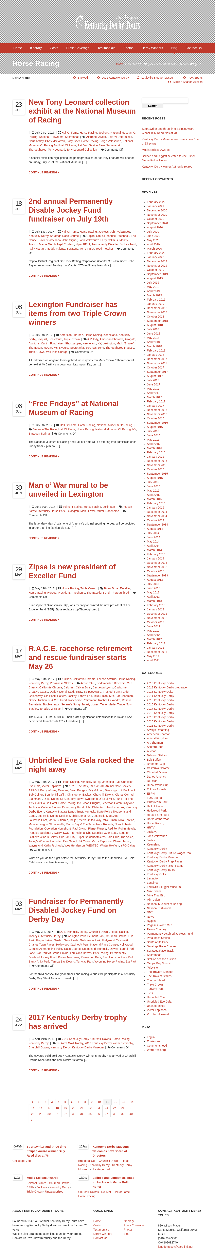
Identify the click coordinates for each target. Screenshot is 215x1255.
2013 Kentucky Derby (160, 683)
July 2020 (153, 231)
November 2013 (157, 567)
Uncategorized (156, 1005)
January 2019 (155, 303)
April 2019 (153, 291)
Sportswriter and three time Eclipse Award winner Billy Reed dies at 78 (46, 1151)
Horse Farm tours (158, 814)
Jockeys (103, 132)
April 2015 (153, 494)
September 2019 (157, 274)
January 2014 (155, 558)
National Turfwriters (51, 136)
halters (61, 696)
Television (153, 967)
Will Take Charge (57, 352)
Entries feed (154, 1041)
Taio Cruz (113, 837)
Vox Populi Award (158, 1014)
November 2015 (157, 465)
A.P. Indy (92, 339)
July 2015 (153, 482)
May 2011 (153, 656)
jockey (72, 696)
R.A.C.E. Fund (58, 700)
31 (57, 1114)
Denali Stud (66, 691)
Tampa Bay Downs (63, 961)
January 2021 (155, 206)
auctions (34, 343)
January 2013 (155, 609)
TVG (150, 993)
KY (99, 343)
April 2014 (153, 545)
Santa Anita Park (39, 961)
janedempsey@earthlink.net (175, 1246)
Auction (66, 679)
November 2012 (157, 618)
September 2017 (157, 371)
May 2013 (153, 592)
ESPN (151, 793)
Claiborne (120, 687)
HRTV (151, 827)
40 (131, 1114)
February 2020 (156, 252)
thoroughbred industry (120, 347)
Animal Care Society (118, 786)
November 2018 (157, 312)
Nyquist (42, 339)
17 (49, 1107)
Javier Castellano (50, 240)
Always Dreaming (158, 729)
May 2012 (153, 630)
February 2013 (156, 605)
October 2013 (155, 571)
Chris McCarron (55, 141)
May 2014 (153, 541)
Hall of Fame (70, 132)
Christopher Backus (79, 794)
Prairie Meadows (68, 957)
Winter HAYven (109, 845)
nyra (79, 244)
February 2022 (156, 202)
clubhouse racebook (115, 235)
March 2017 (154, 397)
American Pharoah (71, 335)
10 (99, 1101)
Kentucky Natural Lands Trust (64, 811)
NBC (150, 912)
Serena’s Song (95, 347)
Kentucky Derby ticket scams (165, 865)
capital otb (94, 235)
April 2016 (153, 443)
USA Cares (83, 841)
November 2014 (157, 516)
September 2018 (157, 320)
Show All (83, 77)
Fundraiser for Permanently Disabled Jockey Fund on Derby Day (76, 910)
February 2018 (156, 350)
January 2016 (155, 456)
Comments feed (157, 1045)
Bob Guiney (36, 794)
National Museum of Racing (114, 425)
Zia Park (131, 961)
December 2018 (157, 308)
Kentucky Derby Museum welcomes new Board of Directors (110, 1151)
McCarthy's (50, 347)
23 (98, 1107)
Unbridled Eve (111, 781)
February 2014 (156, 554)
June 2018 (153, 333)
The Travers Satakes (160, 971)
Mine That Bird (156, 895)
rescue (126, 700)
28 (32, 1114)
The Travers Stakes (159, 976)
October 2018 (155, 316)
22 (90, 1107)
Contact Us (194, 48)
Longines (153, 882)
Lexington (109, 343)
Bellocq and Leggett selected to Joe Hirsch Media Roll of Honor (113, 1182)
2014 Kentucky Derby (160, 696)
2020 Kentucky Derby (160, 721)
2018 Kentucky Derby (160, 713)
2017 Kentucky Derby (73, 931)
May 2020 (153, 240)
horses (51, 592)
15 (32, 1107)
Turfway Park (84, 961)
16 (40, 1107)
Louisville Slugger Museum (158, 77)
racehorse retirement (82, 700)
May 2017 (153, 388)
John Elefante (94, 807)
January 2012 (155, 647)
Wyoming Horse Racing (109, 961)
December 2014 (157, 511)
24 (106, 1107)
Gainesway (35, 696)
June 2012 (153, 626)
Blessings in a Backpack (120, 790)
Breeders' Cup (156, 763)
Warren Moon (121, 841)
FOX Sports (195, 77)
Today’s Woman (39, 841)
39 (123, 1114)
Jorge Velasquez (110, 141)
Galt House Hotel (46, 803)
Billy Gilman (95, 790)
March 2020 (154, 248)
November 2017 (157, 363)
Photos (128, 48)
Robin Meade (126, 828)
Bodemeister (104, 683)
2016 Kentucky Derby (160, 704)
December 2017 (157, 359)
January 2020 (155, 257)
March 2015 (154, 499)
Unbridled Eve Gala (62, 841)
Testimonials (106, 48)
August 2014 (155, 528)
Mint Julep (153, 899)
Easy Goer (73, 141)
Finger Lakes (44, 940)
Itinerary (36, 48)
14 (132, 1101)
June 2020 (153, 235)
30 (49, 1114)
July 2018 (153, 329)
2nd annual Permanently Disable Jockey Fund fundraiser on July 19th (71, 210)
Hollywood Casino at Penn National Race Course (87, 944)
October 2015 (155, 469)
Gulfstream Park (90, 940)
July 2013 (153, 584)
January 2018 (155, 354)
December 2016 (157, 410)
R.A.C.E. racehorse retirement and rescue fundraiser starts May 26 (80, 657)
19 (65, 1107)
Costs (54, 48)
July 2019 (153, 282)
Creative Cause (38, 691)
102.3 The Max (78, 786)
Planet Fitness (97, 828)
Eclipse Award (92, 691)
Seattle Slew (97, 145)
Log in (151, 1037)
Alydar (102, 136)
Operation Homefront (57, 828)
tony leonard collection (82, 149)
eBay (78, 691)
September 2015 (157, 473)
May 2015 (153, 490)
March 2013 (154, 601)
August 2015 (155, 477)
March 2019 (154, 295)
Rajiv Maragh (37, 248)
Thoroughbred (156, 980)
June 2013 (153, 588)
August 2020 (155, 227)
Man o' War (87, 511)
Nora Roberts (104, 824)
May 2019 (153, 286)
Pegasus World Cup (159, 925)
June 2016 (153, 435)
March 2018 (154, 346)
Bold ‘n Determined (120, 136)
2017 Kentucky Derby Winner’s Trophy (109, 1043)
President (64, 592)
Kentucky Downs (107, 948)
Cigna (119, 794)
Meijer (73, 820)
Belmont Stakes (72, 506)
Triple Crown (72, 339)
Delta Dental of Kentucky (59, 798)
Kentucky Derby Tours (161, 870)
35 (90, 1114)
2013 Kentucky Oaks (160, 691)
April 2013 (153, 596)
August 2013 (155, 579)
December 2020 (157, 210)
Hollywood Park (157, 810)
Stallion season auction (187, 81)
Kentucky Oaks (156, 874)
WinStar (56, 708)
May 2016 (153, 439)
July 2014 (153, 533)
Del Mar (152, 780)
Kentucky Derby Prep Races (165, 861)
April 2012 (153, 634)
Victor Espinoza (51, 786)
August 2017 (155, 376)
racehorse (112, 511)
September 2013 (157, 575)
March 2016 (154, 448)
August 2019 (155, 278)
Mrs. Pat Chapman (121, 696)
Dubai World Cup (157, 785)
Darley (54, 691)
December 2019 (157, 261)
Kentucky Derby (39, 235)
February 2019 (156, 299)
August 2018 (155, 325)
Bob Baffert (154, 759)
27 (131, 1107)
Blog (174, 48)
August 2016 (155, 427)
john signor (69, 240)
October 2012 (155, 622)
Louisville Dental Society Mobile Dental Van (65, 815)
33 (73, 1114)
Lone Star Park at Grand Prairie (49, 953)
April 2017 (153, 393)
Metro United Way (90, 820)
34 (82, 1114)
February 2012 (156, 643)
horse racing (89, 141)
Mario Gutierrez (58, 820)
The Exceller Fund (98, 592)
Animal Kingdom (157, 738)
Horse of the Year (158, 819)
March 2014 (154, 550)
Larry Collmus (109, 240)
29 (40, 1114)
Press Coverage (77, 48)
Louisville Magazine (106, 815)
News (150, 916)
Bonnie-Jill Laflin (55, 794)
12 (115, 1101)
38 (114, 1114)
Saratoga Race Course (64, 235)
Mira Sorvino (126, 820)
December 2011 (157, 651)
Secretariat (72, 136)
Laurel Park (127, 948)
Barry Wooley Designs (54, 790)
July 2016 (153, 431)
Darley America (156, 776)
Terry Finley (87, 248)
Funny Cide (121, 691)
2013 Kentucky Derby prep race (167, 687)
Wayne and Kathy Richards (46, 845)
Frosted (107, 691)
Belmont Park (95, 936)
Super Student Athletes (91, 837)
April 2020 (153, 244)
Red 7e (112, 828)
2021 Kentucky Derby (115, 77)
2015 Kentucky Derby (160, 700)
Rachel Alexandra (109, 700)
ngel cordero (65, 244)
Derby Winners (152, 48)
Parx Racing (101, 953)
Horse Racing (88, 132)
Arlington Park (77, 936)
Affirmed (91, 136)
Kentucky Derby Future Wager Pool (169, 853)
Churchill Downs (103, 794)
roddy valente (56, 248)
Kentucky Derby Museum (88, 1047)
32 (65, 1114)
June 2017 (153, 384)
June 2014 (153, 537)
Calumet (69, 687)
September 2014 (157, 524)
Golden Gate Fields (66, 940)
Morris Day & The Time (80, 824)
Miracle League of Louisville (46, 824)
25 (114, 1107)
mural (100, 511)
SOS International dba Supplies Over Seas (90, 832)
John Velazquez (120, 231)
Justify (151, 840)
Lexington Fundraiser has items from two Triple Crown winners (78, 313)
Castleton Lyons (103, 687)
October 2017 (155, 367)
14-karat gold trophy (69, 1043)
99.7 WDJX (97, 786)
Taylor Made (107, 704)
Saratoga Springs (40, 433)
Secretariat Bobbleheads (44, 704)
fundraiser (56, 343)
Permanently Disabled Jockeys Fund (170, 933)
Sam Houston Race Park (118, 957)
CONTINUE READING (44, 172)
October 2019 (155, 269)
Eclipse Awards (106, 679)
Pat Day (82, 145)
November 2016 (157, 414)
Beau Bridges (78, 790)
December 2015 (157, 460)
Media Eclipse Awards (156, 149)
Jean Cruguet (91, 803)
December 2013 (157, 562)
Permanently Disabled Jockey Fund (113, 244)
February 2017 (156, 401)
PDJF (86, 244)
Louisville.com (38, 820)
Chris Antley (36, 141)
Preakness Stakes (61, 683)
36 (98, 1114)
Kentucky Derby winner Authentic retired (167, 166)
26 (123, 1107)
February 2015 (156, 503)
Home (17, 48)
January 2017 (155, 405)
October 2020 (155, 219)
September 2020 (157, 223)
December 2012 (157, 613)
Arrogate (129, 339)
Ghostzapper (73, 343)
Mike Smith (101, 696)
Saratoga (72, 248)
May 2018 (153, 337)
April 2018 (153, 342)
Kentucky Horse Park (51, 511)
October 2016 (155, 418)
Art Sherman (155, 742)
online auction (38, 700)
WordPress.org (156, 1049)
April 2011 (153, 660)
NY (134, 429)
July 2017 (153, 380)
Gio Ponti (50, 696)
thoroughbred (38, 149)
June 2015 (153, 486)
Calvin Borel (83, 687)
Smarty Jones (90, 704)
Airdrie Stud (87, 683)
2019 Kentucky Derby (160, 717)
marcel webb (47, 244)
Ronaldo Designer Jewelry (45, 832)
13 (123, 1101)
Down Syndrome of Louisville (95, 798)
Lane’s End (85, 696)
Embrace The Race (44, 429)
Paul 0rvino (79, 828)
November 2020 (157, 214)
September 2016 (157, 422)
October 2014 (155, 520)
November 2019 (157, 265)
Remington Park (91, 957)
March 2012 (154, 639)
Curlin (45, 343)
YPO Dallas (128, 845)
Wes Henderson (75, 845)
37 (106, 1114)
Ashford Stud (155, 746)
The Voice (127, 837)
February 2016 (156, 452)
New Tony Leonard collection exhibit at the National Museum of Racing (82, 111)
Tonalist (44, 708)
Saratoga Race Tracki (160, 950)
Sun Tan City (67, 837)
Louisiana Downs (81, 953)
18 (57, 1107)
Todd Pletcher (104, 248)
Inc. (79, 803)
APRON (34, 790)
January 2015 (155, 507)
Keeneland (110, 335)
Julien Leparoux (114, 807)
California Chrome (84, 679)
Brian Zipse (111, 588)
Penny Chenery (157, 929)
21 (82, 1107)
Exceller (125, 588)
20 (73, 1107)
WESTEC (92, 845)
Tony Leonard (56, 149)
